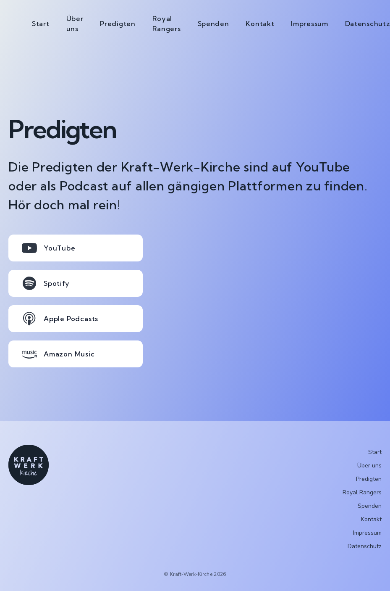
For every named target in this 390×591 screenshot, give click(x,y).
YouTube (49, 248)
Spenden (213, 23)
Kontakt (260, 23)
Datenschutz (365, 546)
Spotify (46, 283)
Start (41, 23)
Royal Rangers (166, 23)
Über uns (75, 23)
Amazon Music (58, 354)
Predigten (117, 23)
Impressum (309, 23)
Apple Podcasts (60, 318)
